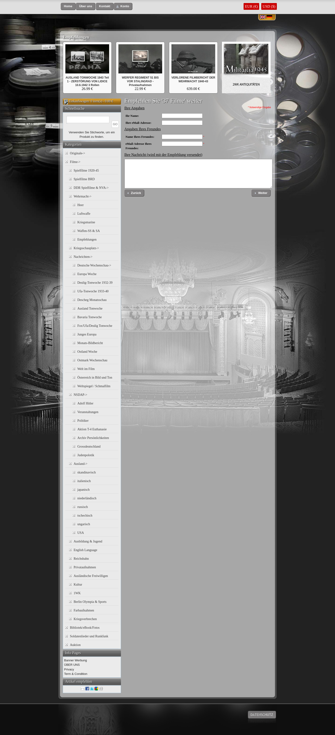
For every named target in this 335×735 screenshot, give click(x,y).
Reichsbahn (81, 558)
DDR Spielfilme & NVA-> (91, 188)
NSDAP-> (80, 395)
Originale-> (77, 153)
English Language (85, 550)
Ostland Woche (87, 351)
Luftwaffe (83, 213)
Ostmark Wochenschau (92, 360)
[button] (68, 6)
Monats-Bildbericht (90, 343)
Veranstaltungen (87, 412)
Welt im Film (86, 369)
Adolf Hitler (85, 403)
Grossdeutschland (89, 446)
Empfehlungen (76, 37)
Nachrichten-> (83, 257)
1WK (77, 593)
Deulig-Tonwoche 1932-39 (95, 282)
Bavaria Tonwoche (89, 317)
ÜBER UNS (72, 664)
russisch (82, 507)
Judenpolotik (85, 455)
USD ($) (269, 6)
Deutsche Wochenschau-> (94, 265)
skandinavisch (86, 472)
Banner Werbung (75, 660)
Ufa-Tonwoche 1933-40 (93, 291)
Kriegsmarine (86, 222)
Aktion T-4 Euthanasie (92, 429)
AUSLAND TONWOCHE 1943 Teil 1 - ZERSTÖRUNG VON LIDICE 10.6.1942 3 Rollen (87, 81)
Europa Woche (87, 274)
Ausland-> (80, 464)
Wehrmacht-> (83, 196)
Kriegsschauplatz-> (86, 248)
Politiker (83, 420)
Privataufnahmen (85, 567)
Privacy (69, 669)
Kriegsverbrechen (85, 619)
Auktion (75, 645)
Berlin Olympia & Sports (90, 602)
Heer (80, 205)
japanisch (83, 489)
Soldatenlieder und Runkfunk (89, 636)
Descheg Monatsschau (92, 300)
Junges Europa (87, 334)
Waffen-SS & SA (88, 231)
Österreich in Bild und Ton (94, 377)
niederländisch (87, 498)
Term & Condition (75, 674)
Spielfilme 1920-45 (86, 170)
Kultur (78, 584)
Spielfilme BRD (84, 179)
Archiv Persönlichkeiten (93, 438)
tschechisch (85, 515)
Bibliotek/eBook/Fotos (85, 627)
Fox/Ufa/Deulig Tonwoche (94, 326)
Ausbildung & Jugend (88, 541)
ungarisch (83, 524)
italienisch (84, 481)
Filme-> (75, 162)
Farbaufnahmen (84, 610)
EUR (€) (251, 6)
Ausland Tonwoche (90, 308)
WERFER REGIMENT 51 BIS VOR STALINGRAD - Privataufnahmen (140, 81)
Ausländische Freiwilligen (91, 576)
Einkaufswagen (79, 101)
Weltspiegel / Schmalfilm (94, 386)
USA (80, 533)
